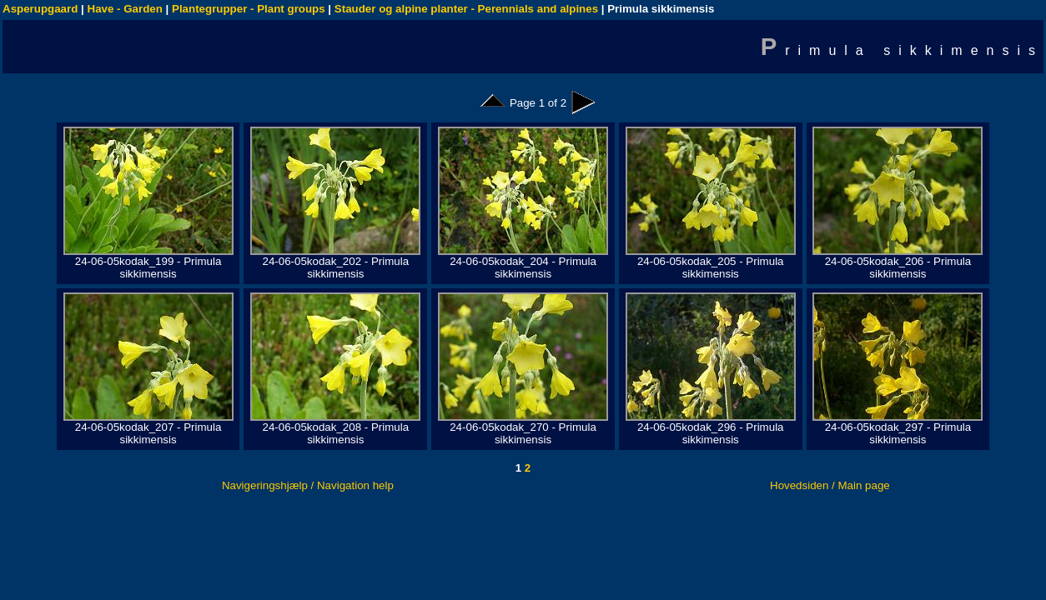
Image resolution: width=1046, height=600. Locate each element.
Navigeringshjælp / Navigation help (308, 485)
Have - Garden (125, 8)
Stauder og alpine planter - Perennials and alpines (466, 8)
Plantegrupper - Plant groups (248, 8)
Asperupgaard (40, 8)
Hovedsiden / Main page (830, 485)
